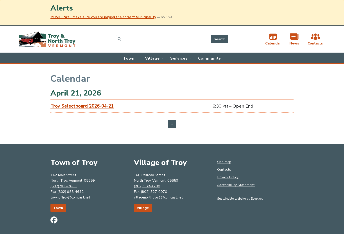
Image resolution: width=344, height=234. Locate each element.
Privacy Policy (227, 177)
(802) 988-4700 (147, 186)
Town (58, 208)
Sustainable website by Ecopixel (240, 199)
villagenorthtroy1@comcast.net (158, 197)
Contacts (224, 169)
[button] (131, 58)
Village (143, 208)
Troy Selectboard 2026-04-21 (82, 106)
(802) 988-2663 (63, 186)
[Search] (163, 39)
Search (219, 39)
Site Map (224, 162)
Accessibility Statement (236, 185)
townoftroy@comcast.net (70, 197)
